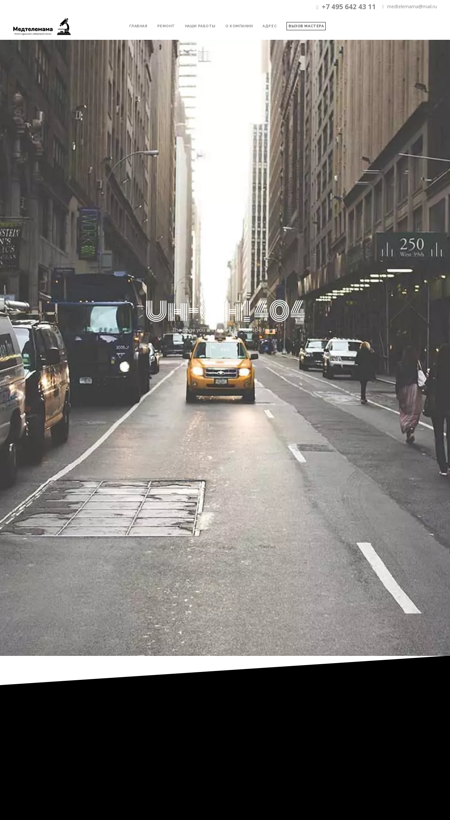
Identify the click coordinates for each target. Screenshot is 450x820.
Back (225, 349)
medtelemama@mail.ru (409, 6)
